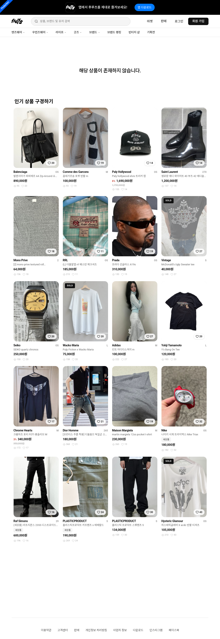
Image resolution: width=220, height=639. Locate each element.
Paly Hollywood (121, 171)
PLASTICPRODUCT (75, 521)
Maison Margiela (122, 430)
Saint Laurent (169, 171)
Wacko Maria (71, 345)
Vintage (166, 260)
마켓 (150, 21)
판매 (164, 21)
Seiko (17, 345)
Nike (164, 430)
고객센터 (63, 630)
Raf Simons (21, 521)
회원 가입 (198, 21)
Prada (115, 260)
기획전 (151, 32)
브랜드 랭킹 (114, 32)
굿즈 (78, 32)
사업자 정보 (120, 630)
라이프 (61, 32)
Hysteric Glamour (172, 521)
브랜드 (94, 32)
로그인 (179, 21)
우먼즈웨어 (40, 32)
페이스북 (174, 630)
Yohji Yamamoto (171, 345)
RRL (65, 260)
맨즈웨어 (18, 32)
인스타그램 (156, 630)
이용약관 (46, 630)
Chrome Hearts (23, 430)
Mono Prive (21, 260)
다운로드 (138, 630)
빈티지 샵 (134, 32)
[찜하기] (51, 163)
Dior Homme (70, 430)
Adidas (116, 345)
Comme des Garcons (76, 171)
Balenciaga (20, 171)
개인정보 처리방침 (96, 630)
